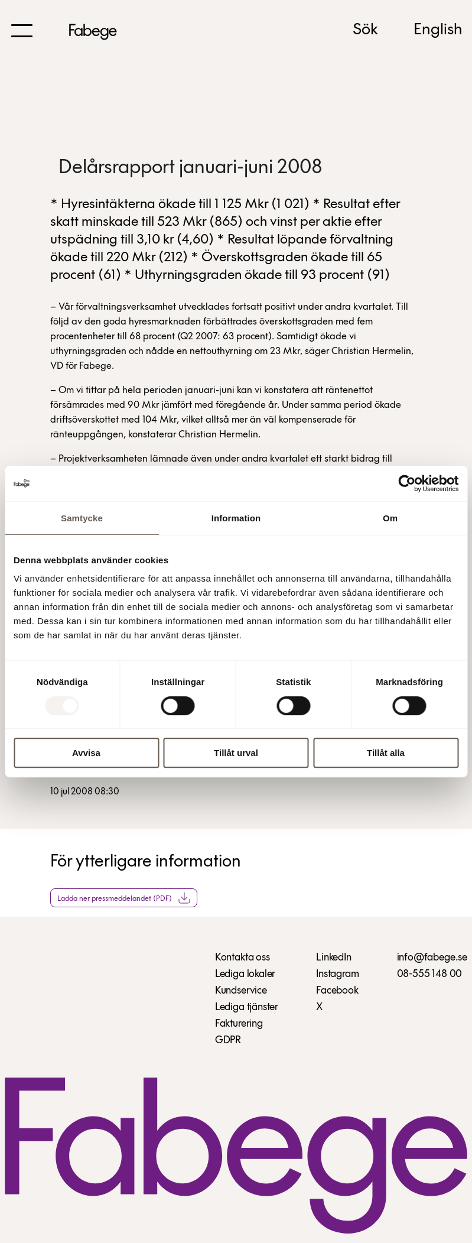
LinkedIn (333, 957)
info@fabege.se (432, 957)
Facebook (337, 991)
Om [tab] (390, 518)
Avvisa (86, 753)
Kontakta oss (242, 957)
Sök (365, 30)
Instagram (337, 974)
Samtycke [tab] (82, 518)
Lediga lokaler (245, 974)
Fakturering (239, 1024)
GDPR (228, 1040)
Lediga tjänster (246, 1007)
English (438, 30)
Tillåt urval (236, 753)
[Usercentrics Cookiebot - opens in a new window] (406, 483)
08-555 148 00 (430, 974)
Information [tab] (236, 518)
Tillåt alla (386, 753)
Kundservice (241, 991)
